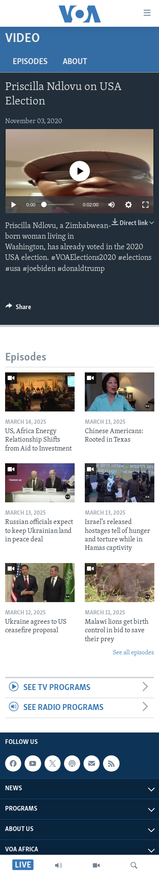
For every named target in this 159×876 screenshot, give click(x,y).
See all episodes (133, 653)
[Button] (18, 309)
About (75, 62)
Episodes (30, 62)
